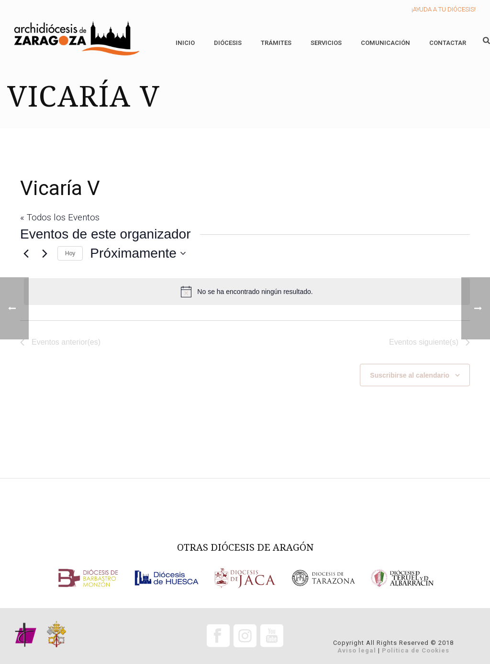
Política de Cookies (415, 650)
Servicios (326, 42)
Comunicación (385, 42)
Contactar (447, 42)
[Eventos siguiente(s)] (44, 253)
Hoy (70, 253)
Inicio (185, 42)
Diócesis (228, 42)
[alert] (247, 291)
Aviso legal (356, 650)
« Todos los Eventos (60, 217)
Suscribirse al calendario (409, 375)
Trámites (276, 42)
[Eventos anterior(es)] (26, 253)
